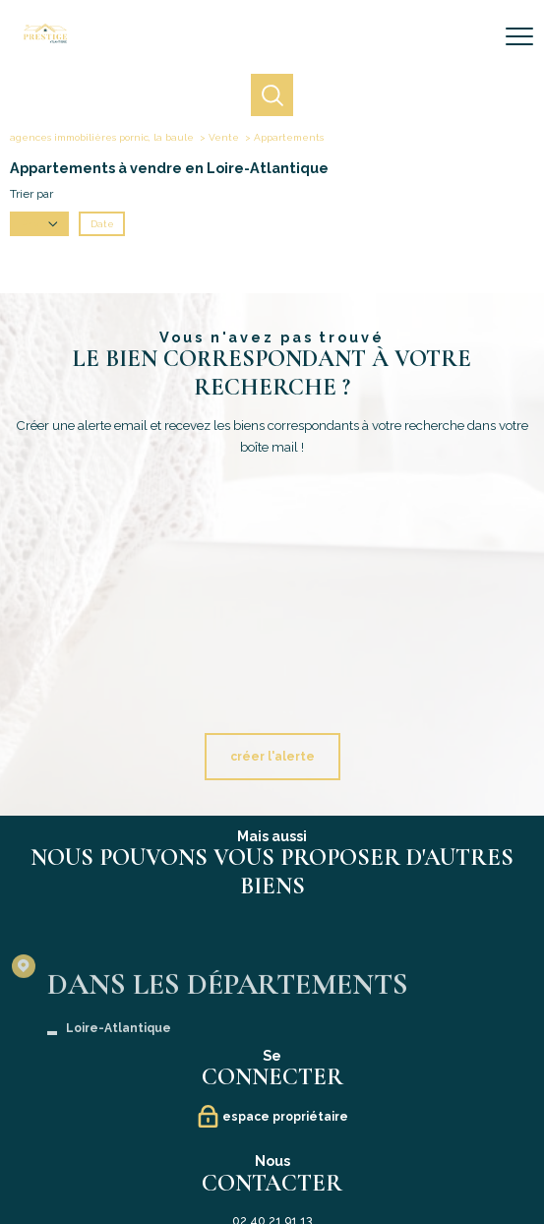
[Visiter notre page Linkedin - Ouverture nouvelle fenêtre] (272, 1110)
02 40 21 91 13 (272, 969)
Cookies (434, 1163)
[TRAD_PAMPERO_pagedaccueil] (45, 39)
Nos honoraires (121, 1163)
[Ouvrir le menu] (519, 36)
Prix (40, 223)
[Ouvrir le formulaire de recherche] (468, 37)
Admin (290, 1163)
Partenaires (330, 1163)
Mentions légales (240, 1163)
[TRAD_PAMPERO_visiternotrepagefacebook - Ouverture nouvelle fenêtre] (231, 1110)
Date (102, 223)
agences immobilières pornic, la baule (102, 137)
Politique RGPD (385, 1163)
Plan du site (177, 1163)
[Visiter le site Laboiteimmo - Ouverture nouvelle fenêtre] (272, 1202)
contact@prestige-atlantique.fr (272, 989)
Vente (224, 137)
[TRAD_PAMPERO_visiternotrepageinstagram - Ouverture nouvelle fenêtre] (314, 1110)
